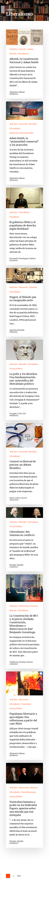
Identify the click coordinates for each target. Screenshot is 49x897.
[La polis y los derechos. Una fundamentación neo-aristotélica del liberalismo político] (24, 380)
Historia (13, 53)
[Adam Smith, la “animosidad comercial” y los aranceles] (24, 143)
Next (19, 876)
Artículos (13, 49)
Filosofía (33, 124)
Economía (23, 124)
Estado (31, 49)
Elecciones (23, 699)
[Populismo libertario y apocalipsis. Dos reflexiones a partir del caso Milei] (24, 715)
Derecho (22, 49)
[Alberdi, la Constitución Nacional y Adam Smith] (24, 64)
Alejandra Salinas (17, 92)
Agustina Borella (16, 330)
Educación (23, 287)
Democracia (24, 606)
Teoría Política (15, 368)
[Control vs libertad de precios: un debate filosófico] (24, 463)
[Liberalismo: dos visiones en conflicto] (24, 539)
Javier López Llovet (18, 498)
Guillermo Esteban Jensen (21, 662)
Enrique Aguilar (16, 565)
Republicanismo (28, 792)
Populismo (14, 217)
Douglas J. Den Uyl (17, 413)
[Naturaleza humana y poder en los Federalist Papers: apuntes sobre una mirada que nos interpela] (24, 805)
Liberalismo (23, 53)
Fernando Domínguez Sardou (22, 258)
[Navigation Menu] (41, 3)
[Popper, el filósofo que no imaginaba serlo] (24, 302)
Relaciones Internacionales (21, 133)
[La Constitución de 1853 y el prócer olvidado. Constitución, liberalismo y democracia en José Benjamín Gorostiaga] (24, 621)
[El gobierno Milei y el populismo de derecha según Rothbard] (24, 226)
